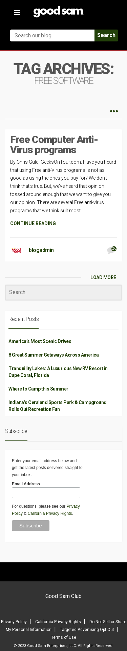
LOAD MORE (103, 277)
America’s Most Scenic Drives (39, 341)
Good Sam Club (63, 596)
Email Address (26, 484)
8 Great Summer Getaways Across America (53, 355)
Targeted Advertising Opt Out (87, 629)
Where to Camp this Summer (38, 389)
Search (106, 35)
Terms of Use (63, 637)
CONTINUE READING (33, 223)
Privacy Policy (14, 621)
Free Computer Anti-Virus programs (54, 144)
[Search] (63, 293)
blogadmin (41, 250)
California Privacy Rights (50, 513)
